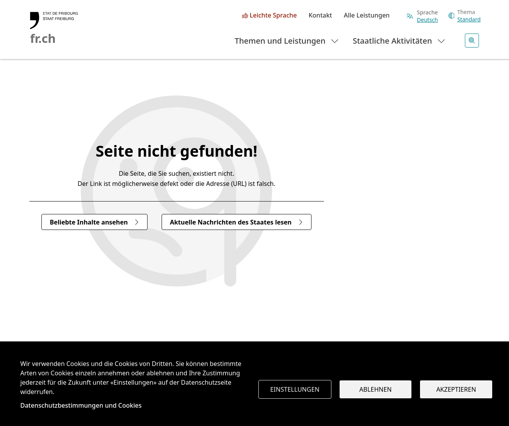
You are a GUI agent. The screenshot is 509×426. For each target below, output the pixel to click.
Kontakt (320, 15)
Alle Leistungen (367, 15)
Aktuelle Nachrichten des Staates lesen (236, 222)
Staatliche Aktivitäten (399, 40)
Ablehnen (376, 389)
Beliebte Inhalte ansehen (94, 222)
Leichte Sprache (273, 15)
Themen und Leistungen (287, 40)
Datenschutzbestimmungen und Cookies (81, 405)
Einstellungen (294, 389)
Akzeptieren (456, 389)
